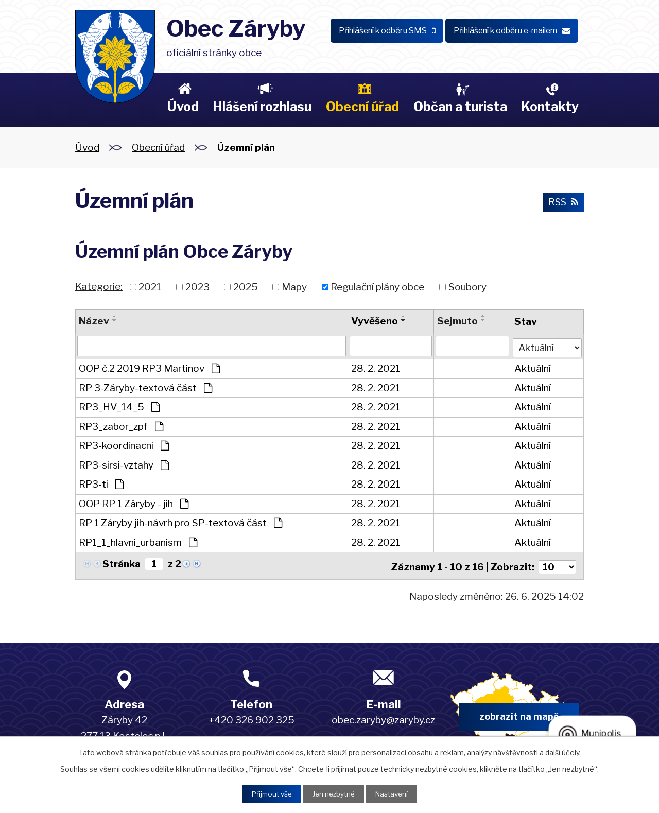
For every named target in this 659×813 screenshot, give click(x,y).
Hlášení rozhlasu (262, 106)
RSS (562, 203)
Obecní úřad (362, 106)
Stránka (121, 563)
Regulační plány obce (377, 287)
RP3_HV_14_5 (119, 406)
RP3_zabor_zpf (121, 425)
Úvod (183, 106)
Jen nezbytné (333, 793)
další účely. (563, 751)
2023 (197, 287)
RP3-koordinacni (124, 445)
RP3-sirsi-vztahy (124, 464)
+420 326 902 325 (251, 716)
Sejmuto (457, 321)
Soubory (467, 287)
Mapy (294, 287)
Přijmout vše (268, 793)
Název (94, 321)
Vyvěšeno (374, 321)
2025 (245, 287)
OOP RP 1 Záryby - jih (133, 503)
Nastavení (394, 793)
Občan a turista (460, 106)
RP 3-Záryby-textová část (145, 387)
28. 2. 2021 (375, 367)
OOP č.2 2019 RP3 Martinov (149, 367)
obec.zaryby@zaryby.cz (383, 716)
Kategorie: (99, 286)
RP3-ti (101, 483)
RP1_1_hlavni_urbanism (138, 541)
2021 (149, 287)
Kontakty (550, 106)
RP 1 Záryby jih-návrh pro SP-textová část (180, 522)
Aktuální (532, 367)
